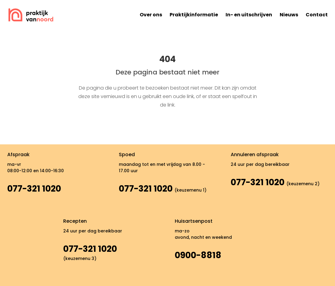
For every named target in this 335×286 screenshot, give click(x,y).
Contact (317, 14)
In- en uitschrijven (249, 14)
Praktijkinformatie (194, 14)
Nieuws (289, 14)
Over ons (151, 14)
